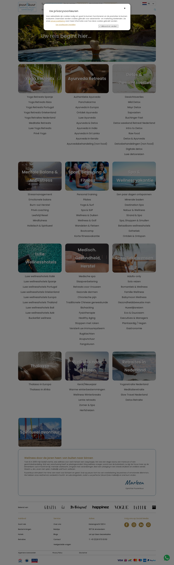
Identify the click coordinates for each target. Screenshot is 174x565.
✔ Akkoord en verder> (108, 26)
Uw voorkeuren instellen (66, 24)
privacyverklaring (58, 21)
